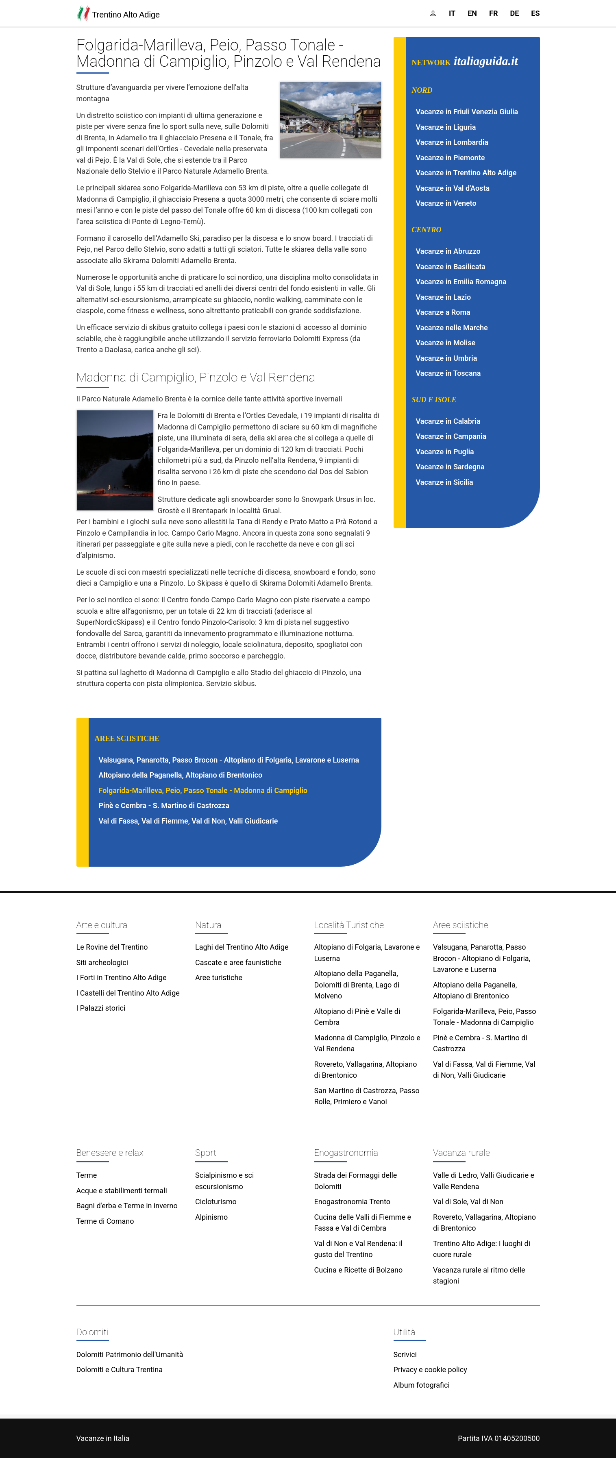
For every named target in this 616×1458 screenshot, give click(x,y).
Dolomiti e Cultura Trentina (119, 1369)
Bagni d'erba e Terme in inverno (127, 1205)
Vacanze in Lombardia (452, 142)
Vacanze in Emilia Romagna (461, 281)
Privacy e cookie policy (430, 1369)
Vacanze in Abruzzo (448, 251)
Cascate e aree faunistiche (238, 962)
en (472, 13)
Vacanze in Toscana (448, 373)
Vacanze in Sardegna (450, 466)
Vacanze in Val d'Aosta (453, 188)
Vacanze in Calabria (448, 421)
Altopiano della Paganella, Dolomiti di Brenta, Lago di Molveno (357, 984)
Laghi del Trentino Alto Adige (241, 947)
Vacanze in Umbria (446, 358)
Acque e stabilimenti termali (121, 1190)
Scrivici (405, 1354)
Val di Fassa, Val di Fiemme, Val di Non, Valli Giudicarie (188, 821)
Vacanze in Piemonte (450, 157)
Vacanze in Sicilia (444, 482)
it (452, 13)
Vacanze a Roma (443, 312)
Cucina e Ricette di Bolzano (358, 1270)
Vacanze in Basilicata (451, 266)
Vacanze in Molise (446, 342)
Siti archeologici (102, 962)
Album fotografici (422, 1385)
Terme (86, 1175)
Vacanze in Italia (103, 1438)
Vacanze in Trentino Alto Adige (466, 172)
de (514, 13)
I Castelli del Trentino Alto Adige (128, 993)
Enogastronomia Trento (352, 1201)
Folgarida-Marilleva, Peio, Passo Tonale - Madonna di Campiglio (203, 790)
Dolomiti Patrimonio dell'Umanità (129, 1354)
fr (493, 13)
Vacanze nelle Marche (452, 327)
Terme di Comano (105, 1221)
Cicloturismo (216, 1201)
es (535, 13)
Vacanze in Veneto (446, 203)
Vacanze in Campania (451, 436)
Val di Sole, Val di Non (468, 1201)
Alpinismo (211, 1217)
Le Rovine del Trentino (112, 947)
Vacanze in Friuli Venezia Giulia (467, 111)
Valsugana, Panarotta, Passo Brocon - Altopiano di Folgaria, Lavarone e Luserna (229, 760)
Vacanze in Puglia (445, 451)
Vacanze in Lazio (443, 297)
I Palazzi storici (101, 1008)
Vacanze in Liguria (446, 127)
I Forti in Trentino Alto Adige (121, 977)
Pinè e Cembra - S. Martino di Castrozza (164, 805)
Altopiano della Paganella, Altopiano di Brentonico (181, 775)
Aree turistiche (218, 977)
